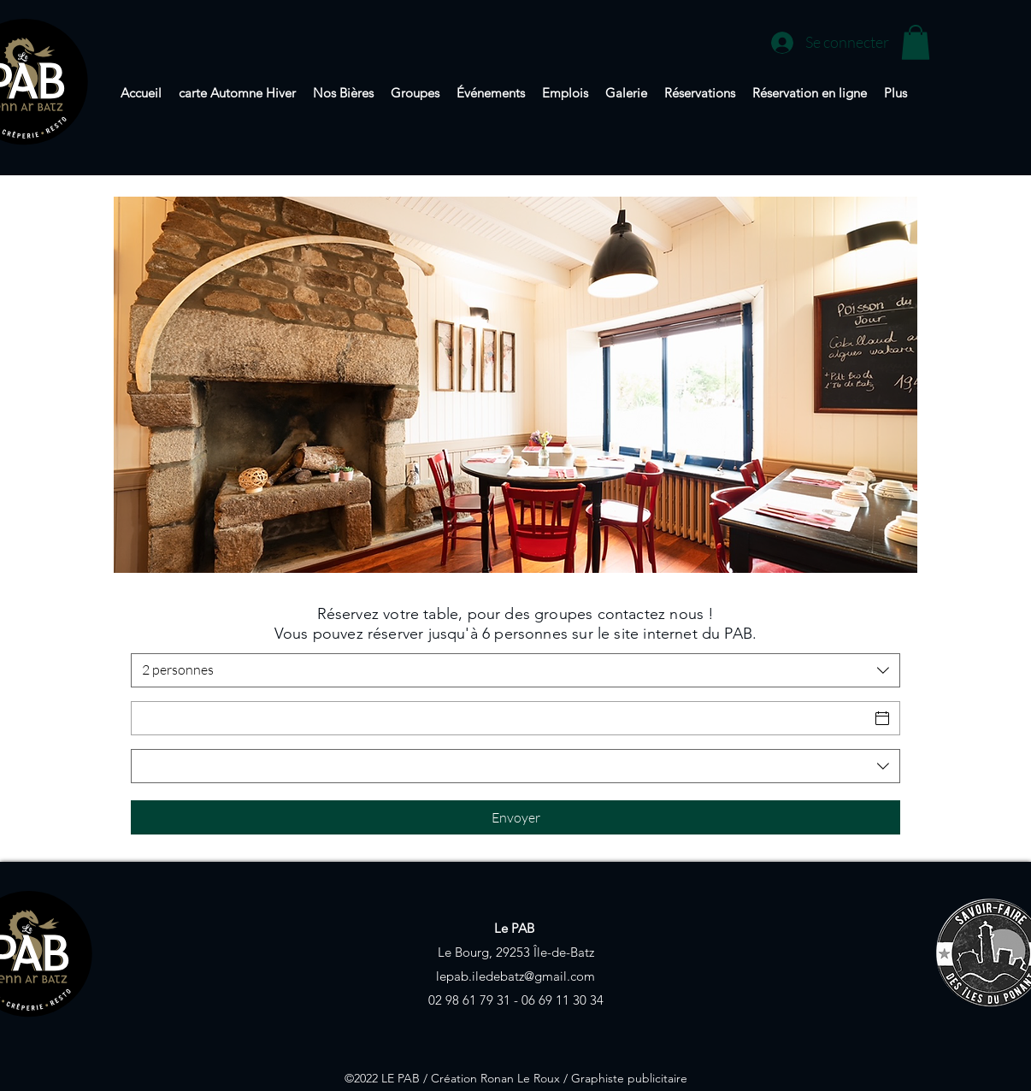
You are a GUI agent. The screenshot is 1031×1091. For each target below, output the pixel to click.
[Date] (500, 718)
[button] (915, 42)
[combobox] (515, 670)
